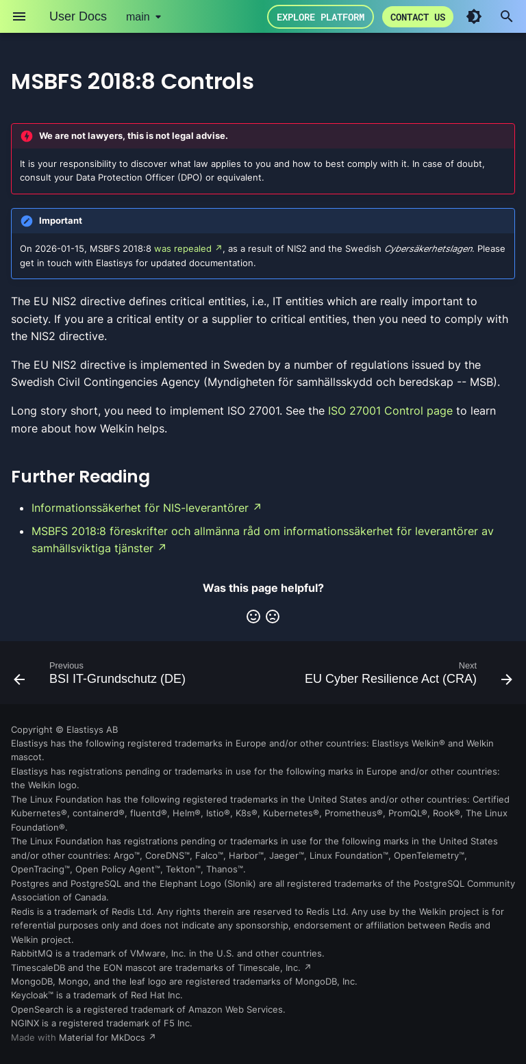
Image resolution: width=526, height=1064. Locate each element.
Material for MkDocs (103, 1038)
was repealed (183, 249)
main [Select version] (138, 17)
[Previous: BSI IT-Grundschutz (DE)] (101, 677)
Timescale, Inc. (269, 968)
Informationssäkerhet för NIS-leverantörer (140, 508)
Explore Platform (320, 16)
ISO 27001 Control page (390, 410)
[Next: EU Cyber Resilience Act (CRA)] (406, 677)
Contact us (417, 16)
